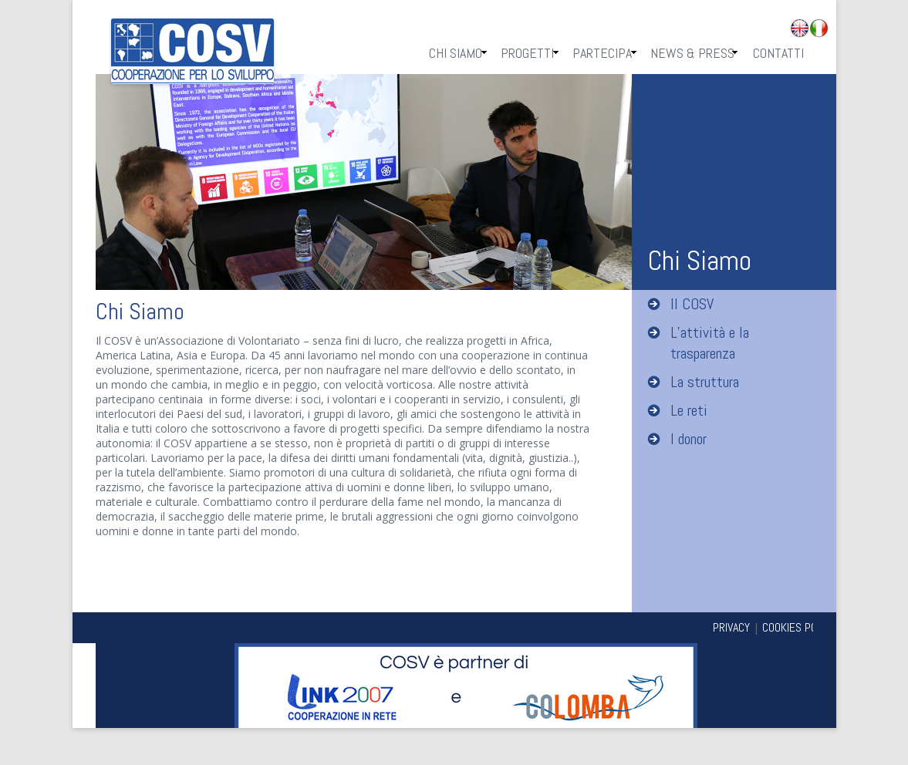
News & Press (692, 53)
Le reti (688, 410)
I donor (688, 439)
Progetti (527, 53)
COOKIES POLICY (799, 627)
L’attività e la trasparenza (709, 342)
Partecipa (602, 53)
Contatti (778, 53)
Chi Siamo (455, 53)
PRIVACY (731, 627)
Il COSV (692, 304)
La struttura (704, 382)
